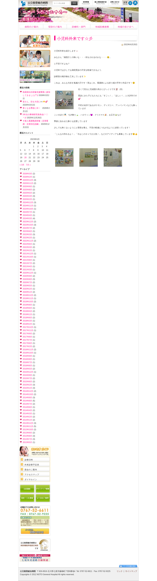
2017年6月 (27, 343)
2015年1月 (27, 388)
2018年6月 (27, 318)
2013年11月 (28, 426)
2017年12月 (28, 327)
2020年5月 (27, 286)
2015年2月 (27, 385)
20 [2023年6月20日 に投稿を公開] (25, 157)
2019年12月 (28, 295)
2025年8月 (27, 190)
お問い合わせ (115, 3)
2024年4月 (27, 215)
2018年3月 (27, 321)
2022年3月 (27, 247)
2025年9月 (27, 186)
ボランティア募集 (42, 488)
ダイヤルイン (31, 479)
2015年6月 (27, 381)
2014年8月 (27, 401)
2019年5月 (27, 311)
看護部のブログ (35, 41)
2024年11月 (28, 206)
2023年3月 (27, 234)
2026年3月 (27, 174)
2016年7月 (27, 362)
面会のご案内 (31, 470)
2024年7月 (27, 212)
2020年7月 (27, 282)
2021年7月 (27, 263)
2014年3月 (27, 413)
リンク (120, 571)
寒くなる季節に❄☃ (32, 108)
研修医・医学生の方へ (35, 76)
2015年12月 (28, 372)
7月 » (28, 165)
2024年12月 (28, 202)
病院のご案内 (31, 27)
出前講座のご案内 (27, 488)
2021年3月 (27, 270)
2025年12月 (28, 180)
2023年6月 (27, 231)
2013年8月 (27, 436)
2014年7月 (27, 404)
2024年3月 (27, 218)
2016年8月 (27, 359)
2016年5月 (27, 369)
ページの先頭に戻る (128, 566)
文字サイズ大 (135, 2)
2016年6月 (27, 365)
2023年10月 (28, 225)
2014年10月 (28, 394)
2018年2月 (27, 324)
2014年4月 (27, 410)
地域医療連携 (102, 27)
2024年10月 (28, 209)
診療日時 (29, 460)
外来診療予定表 (32, 465)
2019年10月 (28, 302)
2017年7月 (27, 340)
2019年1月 (27, 314)
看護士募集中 (35, 58)
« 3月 (22, 165)
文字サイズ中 (130, 2)
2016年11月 (28, 350)
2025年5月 (27, 193)
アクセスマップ (32, 474)
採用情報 (86, 3)
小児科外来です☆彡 (75, 38)
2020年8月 (27, 279)
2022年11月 (28, 241)
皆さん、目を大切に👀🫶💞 (35, 102)
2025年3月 (27, 196)
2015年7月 (27, 378)
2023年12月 (28, 222)
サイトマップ (131, 571)
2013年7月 (27, 439)
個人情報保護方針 (101, 3)
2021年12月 (28, 254)
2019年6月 (27, 308)
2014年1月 (27, 420)
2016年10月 (28, 353)
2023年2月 (27, 238)
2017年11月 (28, 330)
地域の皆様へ (125, 27)
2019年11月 (28, 298)
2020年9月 (27, 276)
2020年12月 (28, 273)
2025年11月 (28, 183)
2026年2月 (27, 177)
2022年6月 (27, 244)
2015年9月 (27, 375)
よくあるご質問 (42, 498)
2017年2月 (27, 346)
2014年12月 (28, 391)
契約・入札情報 (27, 498)
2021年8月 (27, 260)
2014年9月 (27, 397)
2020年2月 (27, 289)
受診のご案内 (55, 27)
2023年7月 (27, 228)
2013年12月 (28, 423)
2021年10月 (28, 257)
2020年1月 (27, 292)
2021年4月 (27, 266)
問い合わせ (35, 531)
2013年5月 (27, 442)
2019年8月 (27, 305)
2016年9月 (27, 356)
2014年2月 (27, 417)
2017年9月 (27, 334)
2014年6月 (27, 407)
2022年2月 (27, 250)
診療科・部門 (78, 27)
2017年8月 (27, 337)
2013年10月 (28, 429)
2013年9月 (27, 433)
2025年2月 (27, 199)
